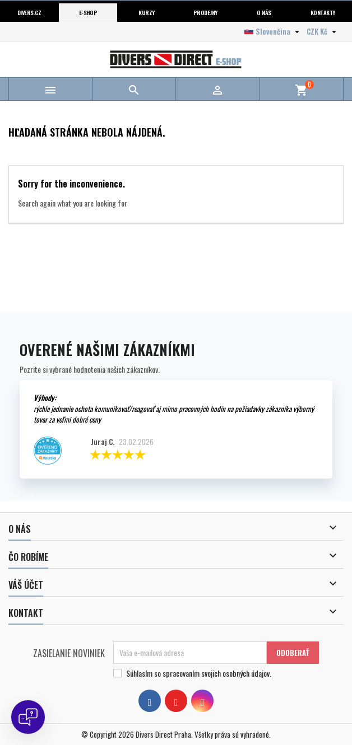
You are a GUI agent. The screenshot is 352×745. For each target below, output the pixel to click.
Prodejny (205, 12)
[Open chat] (28, 717)
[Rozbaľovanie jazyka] (273, 31)
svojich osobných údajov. (236, 673)
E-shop (88, 12)
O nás (264, 12)
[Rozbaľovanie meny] (323, 31)
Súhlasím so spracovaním (198, 673)
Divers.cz (29, 12)
